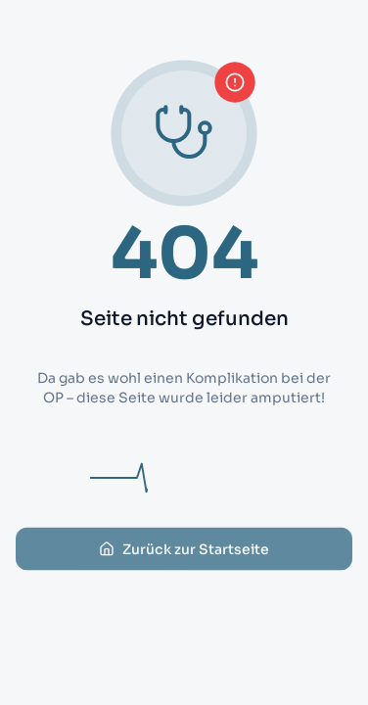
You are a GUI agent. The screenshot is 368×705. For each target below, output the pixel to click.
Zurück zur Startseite (184, 558)
